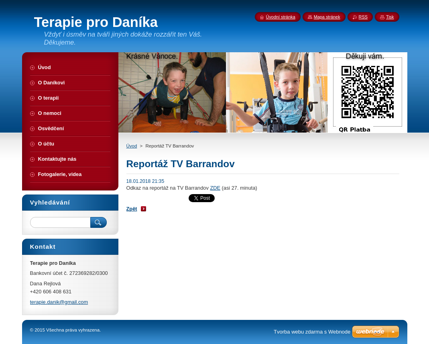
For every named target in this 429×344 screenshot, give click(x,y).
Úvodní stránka (280, 16)
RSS (363, 16)
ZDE (215, 188)
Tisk (390, 16)
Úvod (131, 145)
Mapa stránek (327, 16)
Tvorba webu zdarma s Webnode (312, 332)
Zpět (131, 209)
